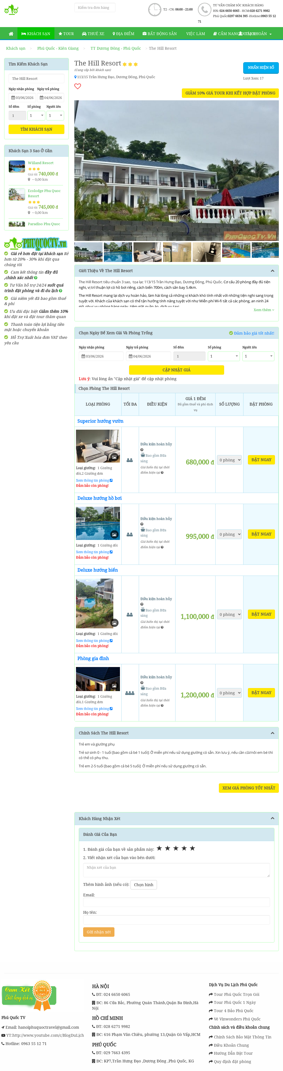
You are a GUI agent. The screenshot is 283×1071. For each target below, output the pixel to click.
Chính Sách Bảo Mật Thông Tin (242, 1037)
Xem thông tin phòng (94, 480)
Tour (66, 33)
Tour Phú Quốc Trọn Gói (236, 994)
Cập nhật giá (176, 369)
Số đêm (14, 106)
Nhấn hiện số (261, 67)
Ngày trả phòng (48, 89)
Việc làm (195, 33)
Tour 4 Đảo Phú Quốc (233, 1010)
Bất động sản (160, 33)
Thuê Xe (93, 33)
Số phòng (34, 106)
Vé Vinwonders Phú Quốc (237, 1019)
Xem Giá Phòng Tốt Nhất (248, 788)
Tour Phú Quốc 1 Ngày (235, 1002)
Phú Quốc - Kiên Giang (58, 48)
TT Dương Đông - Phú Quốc (116, 48)
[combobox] (36, 115)
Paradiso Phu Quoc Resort (44, 226)
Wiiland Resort (41, 162)
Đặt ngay (261, 459)
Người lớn (53, 106)
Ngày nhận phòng (21, 89)
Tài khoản (255, 33)
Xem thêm (264, 309)
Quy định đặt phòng (232, 1061)
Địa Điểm (123, 33)
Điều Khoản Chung (231, 1045)
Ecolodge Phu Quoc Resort (44, 193)
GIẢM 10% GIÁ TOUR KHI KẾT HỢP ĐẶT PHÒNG (230, 93)
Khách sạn (36, 33)
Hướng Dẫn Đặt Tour (233, 1053)
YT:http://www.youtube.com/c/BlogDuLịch (44, 1035)
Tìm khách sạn (36, 129)
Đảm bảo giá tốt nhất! (251, 333)
